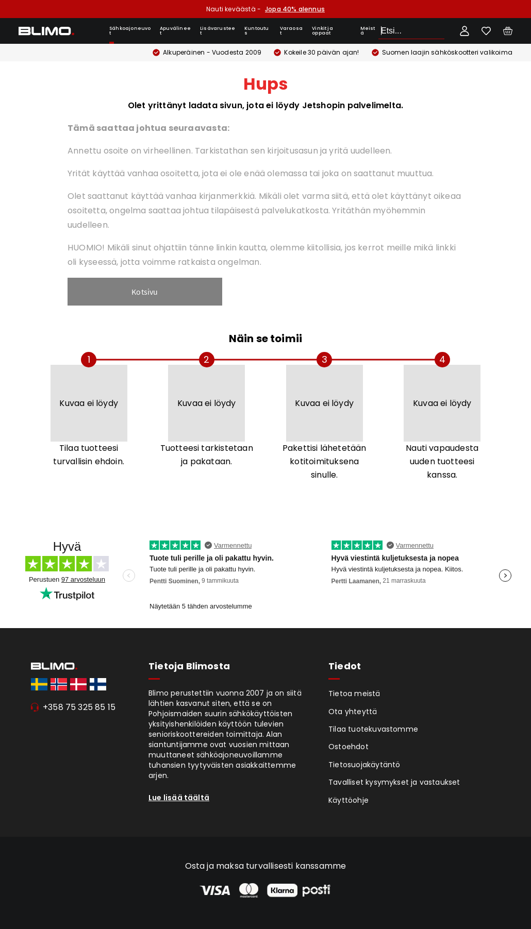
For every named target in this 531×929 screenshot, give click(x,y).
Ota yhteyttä (352, 711)
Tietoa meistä (354, 693)
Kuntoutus (256, 30)
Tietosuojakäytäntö (364, 764)
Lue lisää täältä (178, 797)
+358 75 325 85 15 (79, 707)
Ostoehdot (348, 746)
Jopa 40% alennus (295, 9)
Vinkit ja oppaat (322, 30)
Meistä (367, 30)
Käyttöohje (348, 800)
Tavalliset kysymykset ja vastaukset (394, 782)
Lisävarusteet (217, 30)
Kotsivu (144, 291)
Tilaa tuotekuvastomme (373, 729)
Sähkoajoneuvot (130, 30)
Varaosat (291, 30)
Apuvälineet (175, 30)
